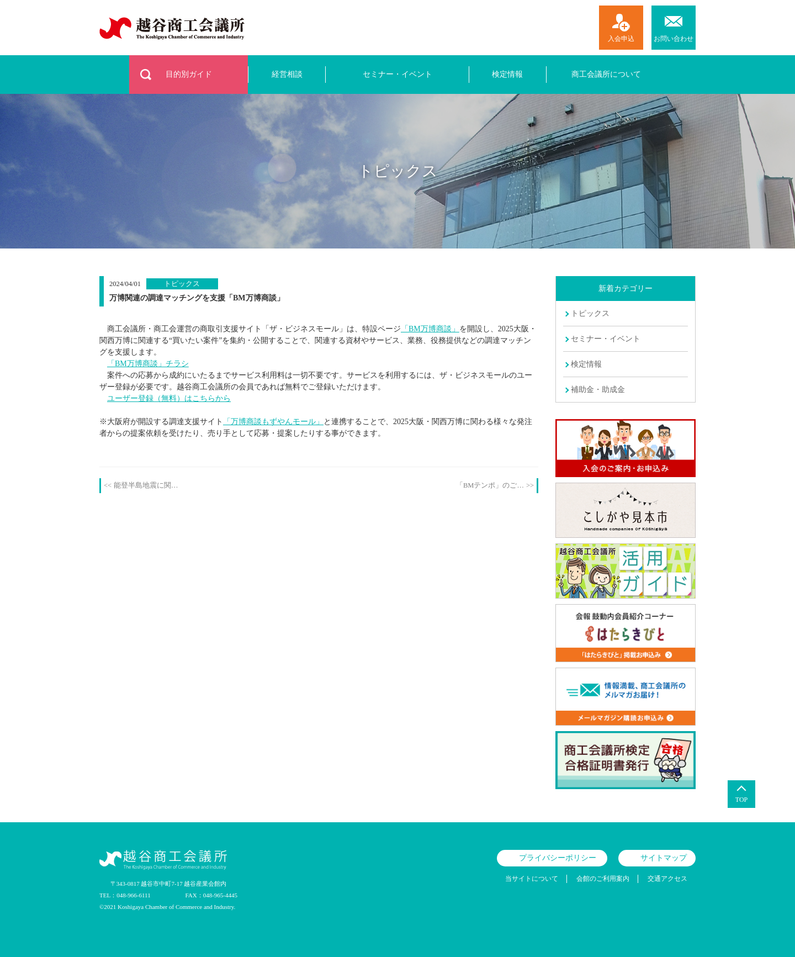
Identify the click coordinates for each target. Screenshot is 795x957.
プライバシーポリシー (557, 858)
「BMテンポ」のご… (490, 485)
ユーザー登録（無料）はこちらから (169, 398)
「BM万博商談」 (430, 329)
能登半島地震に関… (146, 485)
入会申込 (621, 39)
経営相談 (287, 74)
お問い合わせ (673, 39)
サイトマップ (663, 858)
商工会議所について (606, 74)
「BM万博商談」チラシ (148, 363)
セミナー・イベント (397, 74)
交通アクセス (667, 878)
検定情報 (507, 74)
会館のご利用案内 (602, 878)
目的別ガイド (189, 74)
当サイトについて (531, 878)
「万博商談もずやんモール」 (273, 421)
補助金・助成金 (598, 389)
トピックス (590, 313)
